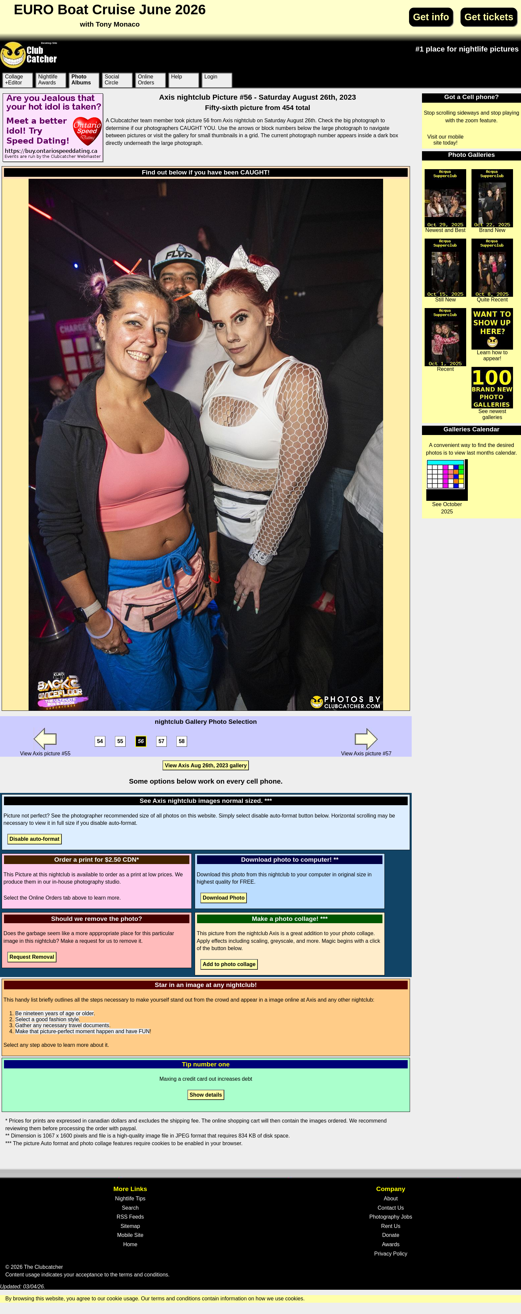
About (391, 1198)
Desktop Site (49, 43)
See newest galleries (492, 393)
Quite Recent (492, 270)
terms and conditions (143, 1274)
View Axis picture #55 (45, 741)
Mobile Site (130, 1235)
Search (130, 1208)
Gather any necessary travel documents (62, 1025)
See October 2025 (447, 486)
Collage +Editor (14, 79)
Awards (390, 1244)
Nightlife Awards (47, 79)
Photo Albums (81, 79)
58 (182, 741)
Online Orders (146, 79)
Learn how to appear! (492, 334)
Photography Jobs (390, 1217)
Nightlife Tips (130, 1198)
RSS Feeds (130, 1217)
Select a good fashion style (47, 1019)
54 (100, 741)
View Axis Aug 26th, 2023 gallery (206, 765)
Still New (445, 270)
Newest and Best (445, 201)
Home (130, 1244)
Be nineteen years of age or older (54, 1013)
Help (176, 76)
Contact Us (390, 1208)
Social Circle (112, 79)
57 (161, 741)
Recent (445, 340)
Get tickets (489, 17)
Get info (431, 17)
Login (210, 76)
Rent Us (390, 1226)
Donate (390, 1235)
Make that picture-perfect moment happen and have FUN (82, 1031)
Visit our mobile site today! (445, 140)
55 (120, 741)
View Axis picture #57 (366, 741)
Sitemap (130, 1226)
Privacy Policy (390, 1254)
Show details (205, 1095)
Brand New (492, 201)
